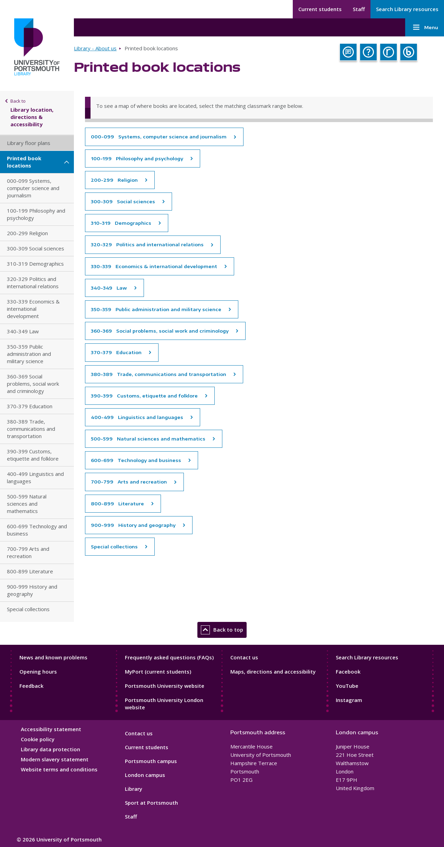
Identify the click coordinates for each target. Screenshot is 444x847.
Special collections (28, 609)
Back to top (222, 629)
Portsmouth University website (164, 685)
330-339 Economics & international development (33, 308)
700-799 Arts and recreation (28, 552)
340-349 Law (23, 331)
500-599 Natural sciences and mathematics (26, 503)
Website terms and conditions (59, 769)
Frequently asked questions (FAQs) (169, 657)
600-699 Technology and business (37, 530)
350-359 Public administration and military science (29, 354)
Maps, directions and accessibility (273, 671)
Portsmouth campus (151, 761)
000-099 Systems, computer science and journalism (33, 188)
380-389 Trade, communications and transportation (31, 428)
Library (133, 788)
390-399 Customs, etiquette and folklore (33, 455)
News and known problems (53, 657)
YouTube (347, 685)
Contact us (244, 657)
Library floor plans (28, 142)
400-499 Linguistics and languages (35, 477)
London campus (145, 774)
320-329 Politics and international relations (33, 282)
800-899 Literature (30, 571)
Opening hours (38, 671)
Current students (320, 9)
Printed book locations (24, 162)
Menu (424, 27)
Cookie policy (37, 739)
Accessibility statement (51, 729)
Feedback (31, 685)
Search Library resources (407, 9)
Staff (359, 9)
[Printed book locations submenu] (66, 162)
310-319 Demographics (35, 263)
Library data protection (50, 749)
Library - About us (95, 48)
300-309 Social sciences (35, 248)
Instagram (349, 699)
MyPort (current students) (158, 671)
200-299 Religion (27, 233)
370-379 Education (29, 406)
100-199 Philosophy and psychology (36, 214)
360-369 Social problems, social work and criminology (33, 383)
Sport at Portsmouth (151, 802)
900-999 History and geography (32, 590)
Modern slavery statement (54, 759)
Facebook (348, 671)
